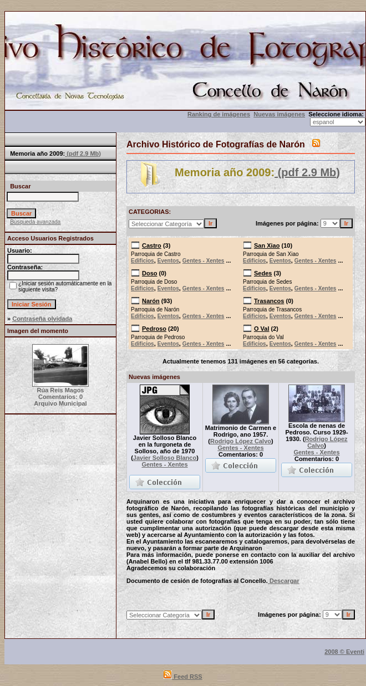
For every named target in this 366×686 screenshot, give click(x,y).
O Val (262, 328)
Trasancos (269, 301)
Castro (151, 245)
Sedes (263, 273)
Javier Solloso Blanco (164, 457)
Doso (149, 273)
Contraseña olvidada (42, 318)
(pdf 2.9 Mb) (83, 153)
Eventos (168, 261)
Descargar (283, 580)
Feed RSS (183, 676)
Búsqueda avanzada (35, 222)
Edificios (142, 261)
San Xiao (266, 245)
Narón (151, 301)
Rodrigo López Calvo (240, 441)
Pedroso (154, 328)
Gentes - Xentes (203, 261)
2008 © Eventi (344, 651)
